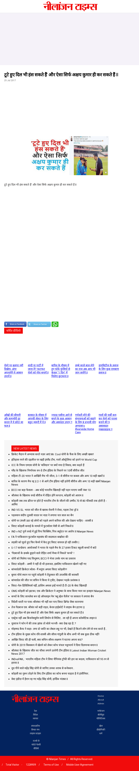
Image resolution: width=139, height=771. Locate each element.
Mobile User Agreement (79, 764)
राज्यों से (36, 741)
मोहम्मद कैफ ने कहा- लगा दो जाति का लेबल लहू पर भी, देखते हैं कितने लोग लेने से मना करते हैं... (59, 629)
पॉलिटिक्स (100, 719)
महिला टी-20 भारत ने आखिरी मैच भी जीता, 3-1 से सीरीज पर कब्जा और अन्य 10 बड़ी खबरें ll (57, 476)
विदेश (35, 715)
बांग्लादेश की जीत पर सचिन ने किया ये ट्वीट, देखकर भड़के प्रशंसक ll (45, 580)
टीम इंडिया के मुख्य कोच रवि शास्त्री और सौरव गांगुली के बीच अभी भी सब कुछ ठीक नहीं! (55, 634)
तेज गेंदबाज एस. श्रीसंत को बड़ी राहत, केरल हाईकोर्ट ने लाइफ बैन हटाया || (48, 607)
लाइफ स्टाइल (35, 733)
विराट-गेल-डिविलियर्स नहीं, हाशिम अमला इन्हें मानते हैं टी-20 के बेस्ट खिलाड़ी (49, 585)
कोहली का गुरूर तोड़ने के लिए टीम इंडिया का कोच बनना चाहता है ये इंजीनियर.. (50, 673)
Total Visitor (12, 764)
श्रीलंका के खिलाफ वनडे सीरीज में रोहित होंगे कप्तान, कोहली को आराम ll (47, 495)
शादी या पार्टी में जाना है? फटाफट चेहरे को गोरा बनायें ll (38, 369)
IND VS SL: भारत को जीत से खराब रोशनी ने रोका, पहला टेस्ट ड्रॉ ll (44, 509)
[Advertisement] (69, 38)
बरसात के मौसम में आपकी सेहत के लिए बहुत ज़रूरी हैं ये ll (38, 418)
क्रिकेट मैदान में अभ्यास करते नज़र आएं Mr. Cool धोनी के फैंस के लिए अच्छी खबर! (52, 454)
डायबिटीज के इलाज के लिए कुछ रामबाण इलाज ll (109, 369)
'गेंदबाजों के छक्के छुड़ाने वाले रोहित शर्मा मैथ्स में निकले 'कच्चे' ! (42, 553)
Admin (101, 704)
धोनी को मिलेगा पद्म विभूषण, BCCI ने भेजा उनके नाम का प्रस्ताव (43, 558)
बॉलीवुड (101, 715)
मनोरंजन (100, 711)
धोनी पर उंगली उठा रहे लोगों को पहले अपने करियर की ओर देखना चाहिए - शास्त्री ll (52, 520)
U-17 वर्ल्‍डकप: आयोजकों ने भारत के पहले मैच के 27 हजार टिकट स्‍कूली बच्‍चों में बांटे (53, 547)
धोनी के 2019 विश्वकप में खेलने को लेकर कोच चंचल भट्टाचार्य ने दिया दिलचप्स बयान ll (54, 645)
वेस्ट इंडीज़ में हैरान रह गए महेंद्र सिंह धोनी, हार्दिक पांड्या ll (39, 679)
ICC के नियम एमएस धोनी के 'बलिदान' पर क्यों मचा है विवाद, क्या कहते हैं (47, 465)
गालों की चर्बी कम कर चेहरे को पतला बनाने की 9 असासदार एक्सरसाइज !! (108, 422)
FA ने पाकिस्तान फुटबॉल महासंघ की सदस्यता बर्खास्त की (39, 537)
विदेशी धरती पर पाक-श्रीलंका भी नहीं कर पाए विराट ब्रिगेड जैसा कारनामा (47, 601)
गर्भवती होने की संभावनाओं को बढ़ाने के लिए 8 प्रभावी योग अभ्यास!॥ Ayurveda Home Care (85, 423)
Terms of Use (51, 764)
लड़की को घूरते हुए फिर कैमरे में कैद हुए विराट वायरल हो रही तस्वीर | (45, 542)
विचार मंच (35, 730)
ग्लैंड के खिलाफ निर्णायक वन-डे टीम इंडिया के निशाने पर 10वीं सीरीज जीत (47, 470)
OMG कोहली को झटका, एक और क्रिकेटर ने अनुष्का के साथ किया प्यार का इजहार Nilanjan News (61, 591)
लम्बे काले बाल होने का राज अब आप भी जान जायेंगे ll (85, 369)
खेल (101, 726)
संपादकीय (35, 726)
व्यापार (35, 719)
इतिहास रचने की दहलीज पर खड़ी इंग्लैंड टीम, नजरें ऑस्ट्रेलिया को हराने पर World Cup (54, 459)
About (101, 700)
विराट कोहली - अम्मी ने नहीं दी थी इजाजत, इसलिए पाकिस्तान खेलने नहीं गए (48, 564)
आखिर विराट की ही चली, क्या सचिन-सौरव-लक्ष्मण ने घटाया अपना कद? (47, 639)
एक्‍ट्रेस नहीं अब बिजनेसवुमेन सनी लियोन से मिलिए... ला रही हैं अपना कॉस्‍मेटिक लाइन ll (53, 618)
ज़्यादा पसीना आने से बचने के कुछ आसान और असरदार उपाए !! (61, 418)
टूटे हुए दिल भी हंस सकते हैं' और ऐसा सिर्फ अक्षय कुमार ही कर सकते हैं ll (47, 612)
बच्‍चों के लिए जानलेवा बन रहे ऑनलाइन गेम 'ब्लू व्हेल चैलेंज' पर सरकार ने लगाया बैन (52, 596)
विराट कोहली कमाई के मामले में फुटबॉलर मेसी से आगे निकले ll (42, 526)
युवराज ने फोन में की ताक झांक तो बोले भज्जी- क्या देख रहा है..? (43, 623)
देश (35, 711)
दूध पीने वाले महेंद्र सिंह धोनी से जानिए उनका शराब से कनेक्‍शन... (42, 668)
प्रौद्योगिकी (101, 730)
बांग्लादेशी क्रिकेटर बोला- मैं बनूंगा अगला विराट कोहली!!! (39, 569)
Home (101, 696)
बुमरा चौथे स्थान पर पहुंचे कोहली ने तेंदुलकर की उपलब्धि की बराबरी (45, 574)
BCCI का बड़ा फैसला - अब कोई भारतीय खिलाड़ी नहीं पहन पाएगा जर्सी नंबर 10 (51, 490)
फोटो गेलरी (36, 745)
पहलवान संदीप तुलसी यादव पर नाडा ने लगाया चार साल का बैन (42, 515)
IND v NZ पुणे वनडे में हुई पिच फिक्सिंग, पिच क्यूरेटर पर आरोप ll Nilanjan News (52, 531)
